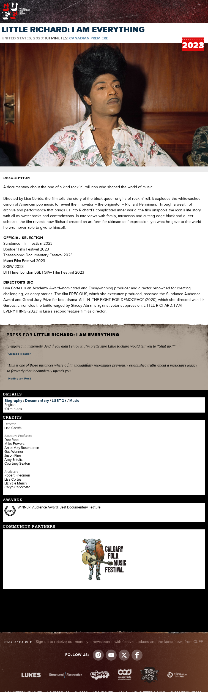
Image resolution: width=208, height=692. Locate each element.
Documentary (37, 401)
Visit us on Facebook (137, 655)
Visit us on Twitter (124, 655)
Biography (13, 401)
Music (74, 401)
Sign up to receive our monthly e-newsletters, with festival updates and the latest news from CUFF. (104, 642)
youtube (111, 655)
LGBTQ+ (59, 401)
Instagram (98, 655)
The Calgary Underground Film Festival (16, 4)
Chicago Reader (19, 353)
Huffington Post (19, 378)
